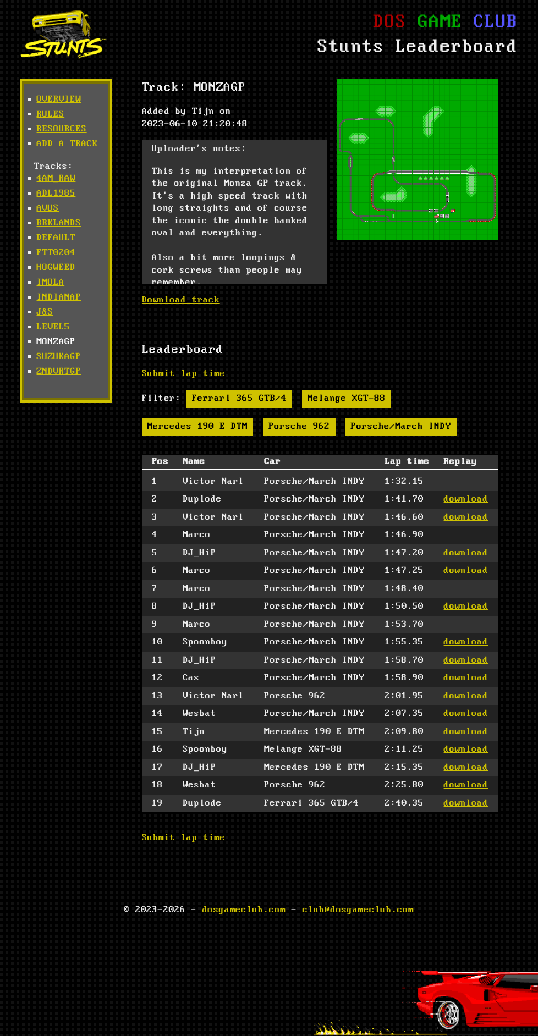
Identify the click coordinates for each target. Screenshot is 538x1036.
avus (48, 208)
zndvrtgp (59, 371)
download (466, 499)
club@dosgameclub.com (358, 910)
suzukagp (59, 356)
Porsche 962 (299, 426)
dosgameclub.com (244, 910)
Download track (181, 300)
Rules (51, 114)
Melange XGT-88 (347, 398)
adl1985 (56, 193)
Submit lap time (184, 373)
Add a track (67, 144)
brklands (59, 223)
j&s (45, 312)
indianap (59, 297)
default (56, 238)
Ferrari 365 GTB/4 (239, 398)
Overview (59, 99)
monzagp (56, 342)
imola (51, 282)
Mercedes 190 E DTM (197, 426)
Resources (62, 129)
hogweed (56, 267)
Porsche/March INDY (401, 426)
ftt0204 (56, 252)
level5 (53, 327)
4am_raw (56, 178)
